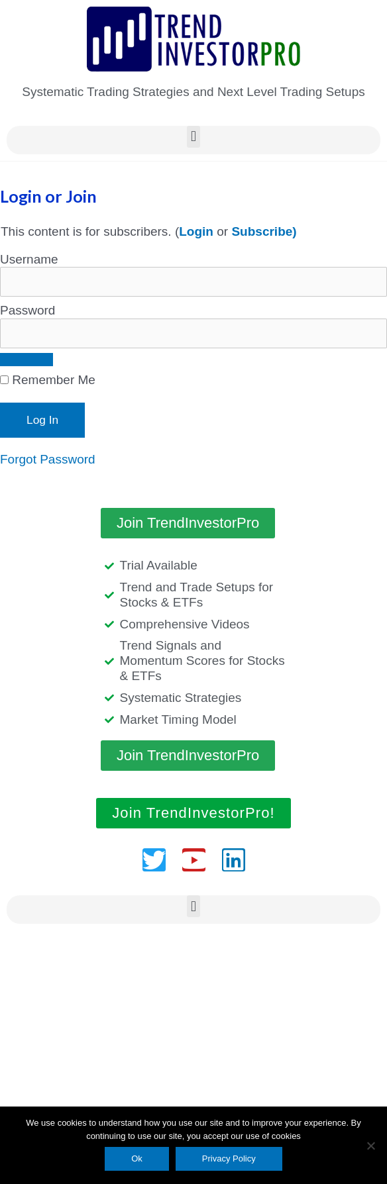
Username (29, 259)
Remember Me (47, 380)
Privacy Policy (229, 1158)
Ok (136, 1158)
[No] (370, 1145)
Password (27, 310)
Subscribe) (263, 231)
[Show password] (26, 359)
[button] (193, 137)
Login (196, 231)
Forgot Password (47, 459)
